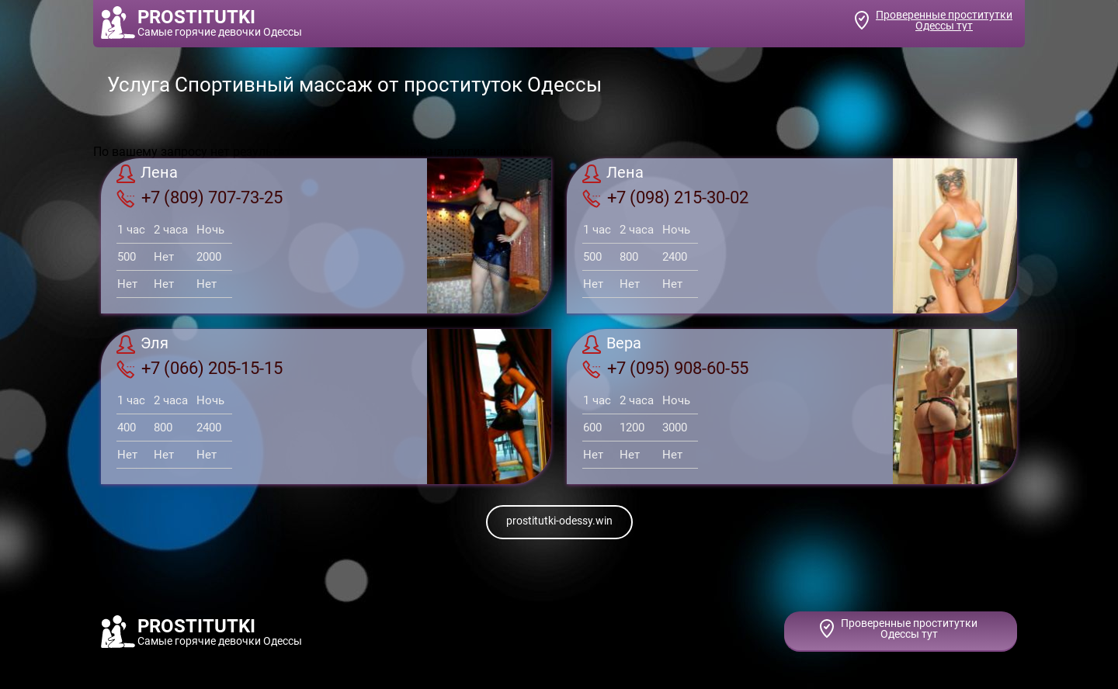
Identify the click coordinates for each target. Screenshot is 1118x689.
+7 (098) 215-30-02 (665, 198)
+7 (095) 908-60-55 (665, 368)
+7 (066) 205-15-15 (199, 368)
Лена (147, 173)
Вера (611, 344)
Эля (142, 344)
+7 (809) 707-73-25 (199, 198)
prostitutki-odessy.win (559, 520)
